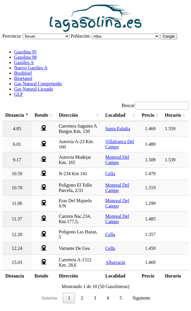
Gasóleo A (24, 62)
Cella (110, 173)
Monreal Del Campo (117, 160)
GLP (18, 94)
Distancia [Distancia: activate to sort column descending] (14, 115)
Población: (81, 36)
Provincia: (12, 36)
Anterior (49, 297)
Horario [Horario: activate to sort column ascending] (173, 115)
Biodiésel (23, 73)
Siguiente (141, 297)
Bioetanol (23, 78)
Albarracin (115, 262)
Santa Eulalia (117, 128)
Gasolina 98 (25, 57)
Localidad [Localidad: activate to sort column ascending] (115, 115)
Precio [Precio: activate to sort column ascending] (148, 115)
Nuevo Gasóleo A (31, 67)
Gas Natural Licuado (33, 88)
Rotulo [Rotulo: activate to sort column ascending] (41, 115)
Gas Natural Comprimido (38, 83)
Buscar (155, 105)
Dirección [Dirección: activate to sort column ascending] (68, 115)
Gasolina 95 (25, 51)
